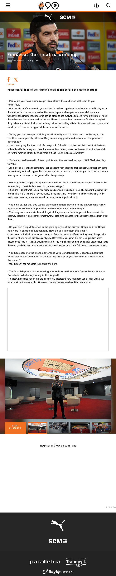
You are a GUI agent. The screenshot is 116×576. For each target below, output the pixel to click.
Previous (9, 387)
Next (106, 387)
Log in (97, 6)
